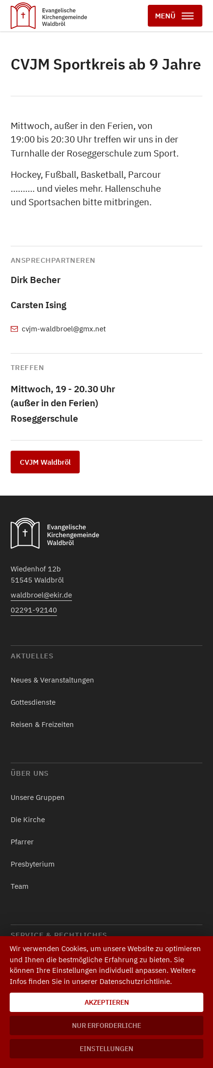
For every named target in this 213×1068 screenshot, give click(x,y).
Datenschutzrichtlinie (134, 981)
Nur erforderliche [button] (106, 1025)
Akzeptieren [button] (107, 1002)
